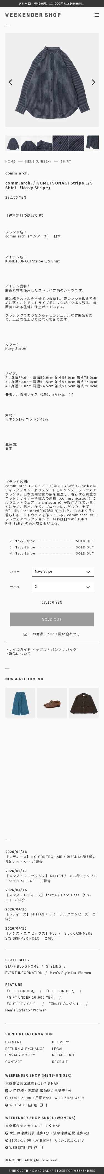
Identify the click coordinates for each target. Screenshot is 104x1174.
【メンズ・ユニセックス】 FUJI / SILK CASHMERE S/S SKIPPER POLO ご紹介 (49, 935)
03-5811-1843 (69, 1140)
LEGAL (58, 1048)
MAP (53, 1083)
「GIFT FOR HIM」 (21, 990)
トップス (39, 649)
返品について (20, 653)
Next (89, 80)
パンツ (56, 649)
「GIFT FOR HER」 (60, 990)
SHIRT (66, 161)
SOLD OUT (52, 619)
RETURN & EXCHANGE (25, 1048)
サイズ (15, 587)
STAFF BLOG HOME (22, 966)
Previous (14, 80)
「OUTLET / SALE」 (22, 1003)
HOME (10, 161)
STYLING (53, 966)
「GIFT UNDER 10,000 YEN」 (31, 997)
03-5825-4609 (69, 1097)
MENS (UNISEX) (38, 161)
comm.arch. (17, 173)
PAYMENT (13, 1041)
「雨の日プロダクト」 (65, 1003)
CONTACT (13, 1061)
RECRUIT (60, 1061)
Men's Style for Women (70, 972)
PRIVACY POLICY (20, 1054)
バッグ (71, 649)
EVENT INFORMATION (24, 972)
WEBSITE (15, 1104)
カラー (15, 571)
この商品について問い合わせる (52, 633)
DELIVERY (61, 1041)
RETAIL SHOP (64, 1054)
